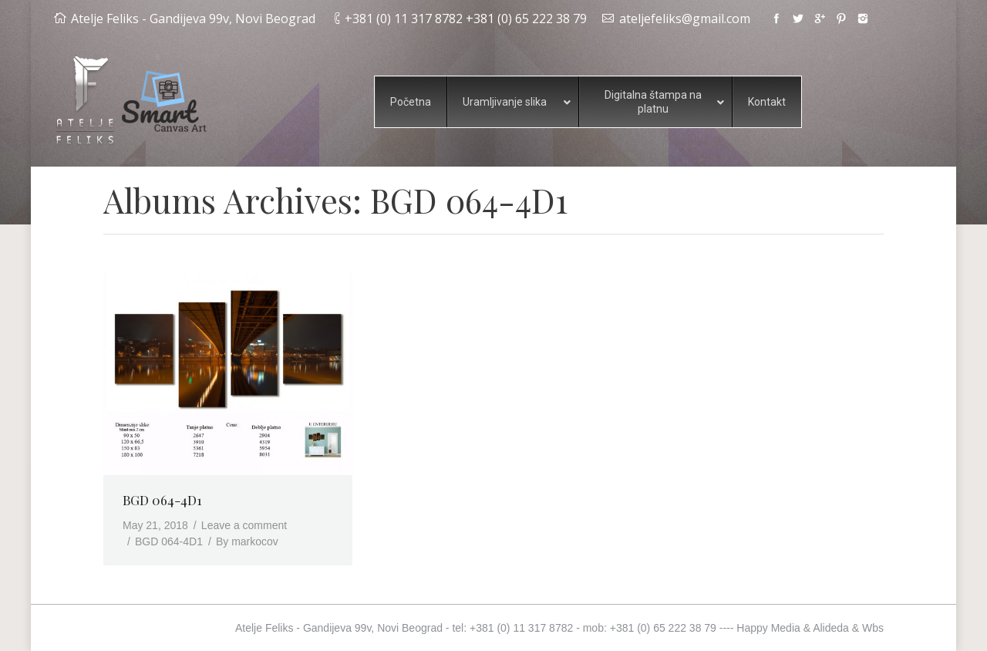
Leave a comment (244, 525)
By (247, 541)
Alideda (831, 628)
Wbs (873, 628)
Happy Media (768, 628)
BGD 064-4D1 (162, 499)
